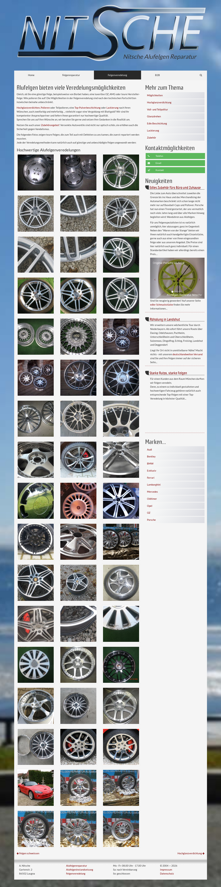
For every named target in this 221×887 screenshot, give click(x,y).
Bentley (151, 456)
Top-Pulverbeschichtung (87, 107)
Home (31, 75)
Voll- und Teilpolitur (157, 109)
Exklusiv (151, 470)
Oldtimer (152, 498)
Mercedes (152, 491)
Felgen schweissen (29, 853)
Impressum (166, 869)
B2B (157, 75)
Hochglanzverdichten (28, 107)
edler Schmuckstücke (161, 304)
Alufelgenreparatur (76, 865)
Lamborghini (154, 484)
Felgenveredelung (117, 75)
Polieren (45, 107)
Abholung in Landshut (165, 319)
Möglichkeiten (155, 95)
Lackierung (112, 107)
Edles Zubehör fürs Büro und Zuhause (175, 187)
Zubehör (151, 137)
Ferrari (150, 477)
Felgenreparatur (71, 75)
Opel (149, 505)
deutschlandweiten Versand (188, 354)
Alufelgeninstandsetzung (79, 869)
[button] (154, 278)
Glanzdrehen (154, 116)
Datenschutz (167, 873)
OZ (148, 512)
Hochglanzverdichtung (159, 102)
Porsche (151, 519)
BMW (150, 463)
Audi (149, 449)
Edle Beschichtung (157, 123)
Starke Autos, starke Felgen (168, 372)
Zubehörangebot (50, 125)
